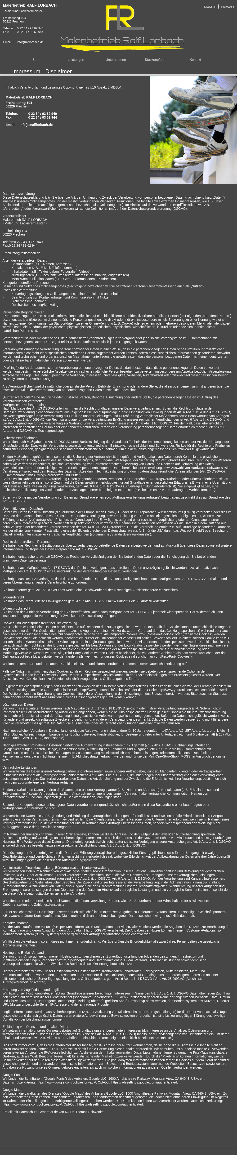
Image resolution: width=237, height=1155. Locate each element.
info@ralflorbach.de (30, 42)
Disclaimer (210, 6)
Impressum (227, 6)
